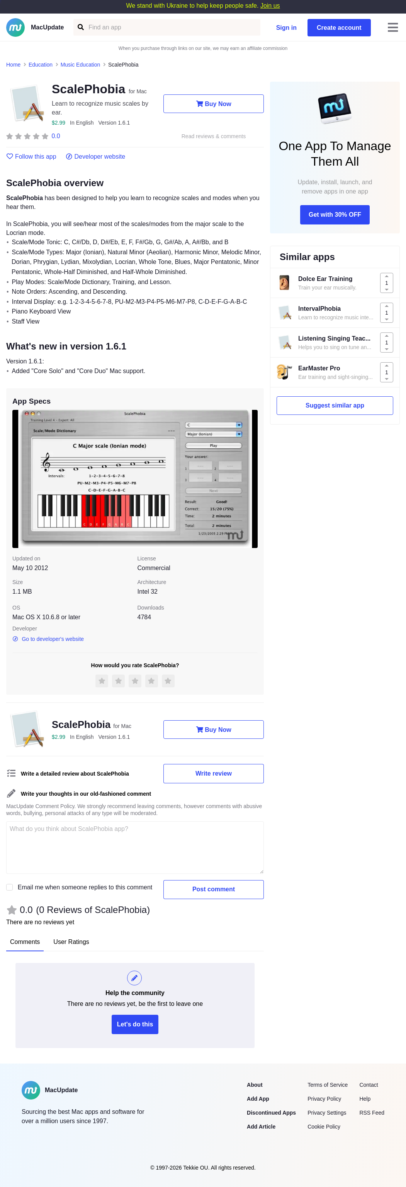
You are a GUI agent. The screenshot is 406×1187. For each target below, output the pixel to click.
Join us (270, 6)
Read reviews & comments (214, 136)
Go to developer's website (48, 638)
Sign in (286, 28)
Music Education (80, 64)
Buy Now (213, 103)
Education (41, 64)
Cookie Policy (323, 1126)
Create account (339, 28)
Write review (213, 773)
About (254, 1084)
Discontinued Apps (271, 1112)
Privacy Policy (324, 1098)
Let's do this (135, 1024)
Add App (258, 1098)
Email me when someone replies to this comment (85, 887)
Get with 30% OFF (335, 215)
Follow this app (31, 157)
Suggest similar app (335, 405)
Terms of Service (327, 1084)
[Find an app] (80, 27)
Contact (368, 1084)
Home (13, 64)
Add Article (261, 1126)
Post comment (213, 889)
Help (364, 1098)
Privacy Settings (326, 1112)
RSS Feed (371, 1112)
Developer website (96, 157)
